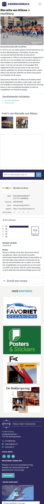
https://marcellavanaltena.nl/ (24, 209)
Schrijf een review (14, 281)
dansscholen (9, 103)
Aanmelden (8, 475)
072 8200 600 (10, 441)
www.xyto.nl (9, 447)
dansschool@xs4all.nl (21, 205)
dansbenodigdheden (12, 101)
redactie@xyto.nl (11, 444)
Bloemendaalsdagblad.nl (18, 4)
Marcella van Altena (20, 188)
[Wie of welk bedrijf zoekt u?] (19, 174)
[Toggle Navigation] (40, 4)
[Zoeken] (38, 174)
